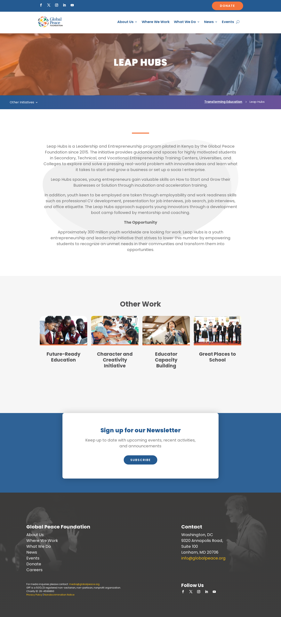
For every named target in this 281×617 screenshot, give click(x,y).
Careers (34, 570)
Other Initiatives (22, 103)
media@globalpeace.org (84, 584)
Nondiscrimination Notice (59, 594)
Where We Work (156, 21)
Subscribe (140, 460)
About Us (125, 21)
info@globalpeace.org (203, 558)
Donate (227, 6)
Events (228, 21)
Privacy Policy (34, 594)
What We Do (185, 21)
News (209, 21)
